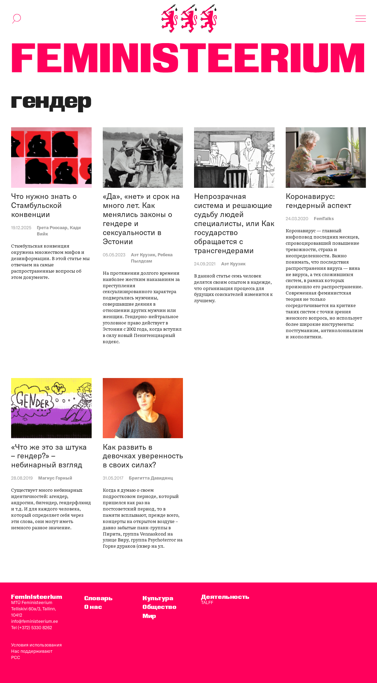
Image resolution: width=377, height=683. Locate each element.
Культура (158, 598)
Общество (160, 606)
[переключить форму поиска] (16, 18)
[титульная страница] (189, 18)
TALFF (207, 602)
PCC (15, 657)
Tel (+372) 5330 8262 (31, 627)
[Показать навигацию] (360, 19)
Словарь (98, 598)
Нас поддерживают (31, 651)
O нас (93, 606)
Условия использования (36, 645)
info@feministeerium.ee (34, 621)
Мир (149, 615)
